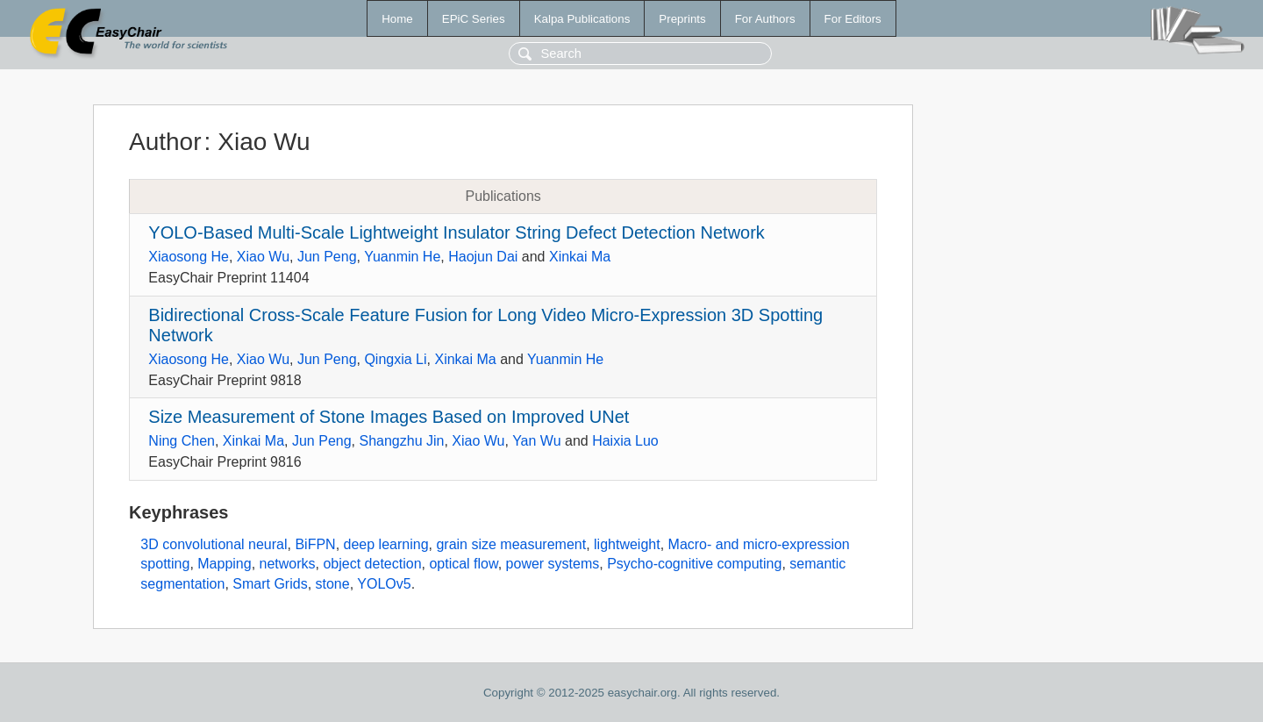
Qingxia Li (395, 359)
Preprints (682, 18)
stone (333, 583)
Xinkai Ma (579, 256)
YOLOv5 (383, 583)
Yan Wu (536, 440)
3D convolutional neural (213, 544)
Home (397, 18)
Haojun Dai (482, 256)
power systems (553, 563)
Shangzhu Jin (401, 440)
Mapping (224, 563)
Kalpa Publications (582, 18)
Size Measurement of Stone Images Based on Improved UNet (388, 416)
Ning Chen (181, 440)
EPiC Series (473, 18)
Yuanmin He (402, 256)
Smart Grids (269, 583)
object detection (372, 563)
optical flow (463, 563)
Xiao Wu (263, 256)
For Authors (765, 18)
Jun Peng (327, 256)
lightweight (627, 544)
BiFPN (315, 544)
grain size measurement (511, 544)
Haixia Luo (625, 440)
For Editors (852, 18)
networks (288, 563)
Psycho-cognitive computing (694, 563)
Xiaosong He (188, 256)
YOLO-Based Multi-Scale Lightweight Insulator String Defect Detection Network (456, 232)
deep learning (386, 544)
